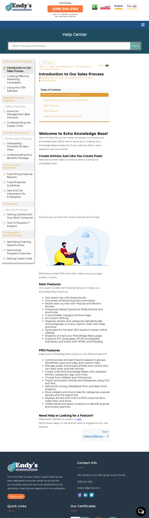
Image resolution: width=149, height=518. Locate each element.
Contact (11, 505)
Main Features (127, 84)
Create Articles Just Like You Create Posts (131, 77)
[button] (141, 511)
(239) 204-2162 (65, 9)
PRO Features (127, 89)
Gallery (11, 497)
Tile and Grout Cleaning (20, 485)
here (79, 377)
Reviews (11, 493)
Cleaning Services (16, 489)
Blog (10, 501)
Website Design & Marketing (96, 512)
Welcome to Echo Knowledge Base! (128, 68)
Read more (16, 455)
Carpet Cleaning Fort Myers (22, 477)
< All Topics (47, 62)
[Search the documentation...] (69, 46)
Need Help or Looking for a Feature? (131, 96)
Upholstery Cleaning (18, 481)
